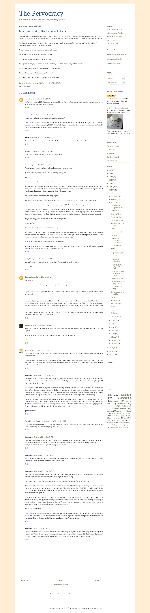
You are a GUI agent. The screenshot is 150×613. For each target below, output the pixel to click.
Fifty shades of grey (117, 416)
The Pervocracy (41, 13)
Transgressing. (116, 300)
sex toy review (115, 418)
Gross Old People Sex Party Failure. (118, 283)
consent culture (113, 427)
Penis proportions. (117, 303)
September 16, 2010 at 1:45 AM (41, 277)
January (114, 344)
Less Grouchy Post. (117, 278)
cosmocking (27, 86)
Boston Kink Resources (114, 36)
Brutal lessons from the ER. (117, 293)
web (26, 350)
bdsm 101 (110, 425)
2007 (111, 354)
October (114, 199)
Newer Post (24, 580)
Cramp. (113, 229)
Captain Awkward (113, 146)
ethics (116, 401)
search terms (122, 427)
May (113, 330)
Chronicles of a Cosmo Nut (34, 421)
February (114, 340)
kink (109, 394)
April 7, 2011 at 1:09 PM (42, 528)
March (113, 337)
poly (129, 416)
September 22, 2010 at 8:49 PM (44, 455)
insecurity (111, 406)
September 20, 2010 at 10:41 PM (55, 421)
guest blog (119, 425)
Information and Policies (115, 33)
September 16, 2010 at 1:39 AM (42, 259)
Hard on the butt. (116, 232)
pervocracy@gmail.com (120, 54)
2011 (111, 187)
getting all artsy (123, 422)
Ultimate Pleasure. (117, 220)
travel (126, 418)
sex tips (121, 413)
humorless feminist (119, 408)
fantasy (112, 413)
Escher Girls (111, 150)
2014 (111, 177)
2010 (111, 190)
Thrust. (113, 249)
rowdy (119, 411)
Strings (27, 325)
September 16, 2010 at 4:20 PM (44, 375)
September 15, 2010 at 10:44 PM (41, 99)
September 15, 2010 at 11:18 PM (43, 151)
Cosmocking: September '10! (117, 207)
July (112, 324)
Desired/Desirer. (116, 316)
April (113, 334)
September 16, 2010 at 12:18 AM (41, 165)
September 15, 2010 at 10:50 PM (42, 115)
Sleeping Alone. (116, 214)
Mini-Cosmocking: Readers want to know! (117, 254)
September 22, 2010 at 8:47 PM (44, 437)
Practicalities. (115, 235)
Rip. (112, 310)
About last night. (116, 245)
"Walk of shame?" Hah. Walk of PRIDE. (117, 266)
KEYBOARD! (116, 211)
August (113, 320)
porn (129, 413)
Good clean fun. (116, 217)
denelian (28, 277)
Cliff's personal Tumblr (114, 59)
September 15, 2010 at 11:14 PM (40, 137)
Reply (27, 108)
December (114, 193)
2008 (111, 351)
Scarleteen (110, 153)
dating (129, 411)
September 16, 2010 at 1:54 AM (40, 325)
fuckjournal (126, 406)
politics (110, 411)
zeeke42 (27, 99)
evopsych (128, 425)
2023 (111, 170)
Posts (111, 79)
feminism (126, 394)
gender (109, 420)
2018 (111, 173)
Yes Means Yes (112, 161)
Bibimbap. (114, 313)
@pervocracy (116, 63)
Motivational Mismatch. (115, 260)
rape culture (120, 420)
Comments (112, 83)
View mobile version (61, 585)
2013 (111, 180)
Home (61, 580)
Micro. (113, 307)
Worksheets (110, 40)
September (115, 203)
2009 (111, 348)
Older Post (97, 580)
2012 (111, 183)
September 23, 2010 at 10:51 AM (45, 471)
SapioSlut (28, 151)
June (113, 327)
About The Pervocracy (114, 29)
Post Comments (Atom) (65, 594)
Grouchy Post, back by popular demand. (117, 273)
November (115, 196)
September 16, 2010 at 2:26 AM (38, 350)
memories (122, 404)
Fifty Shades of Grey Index (116, 44)
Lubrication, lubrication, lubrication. (115, 240)
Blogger (99, 608)
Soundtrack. (115, 297)
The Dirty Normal (113, 157)
